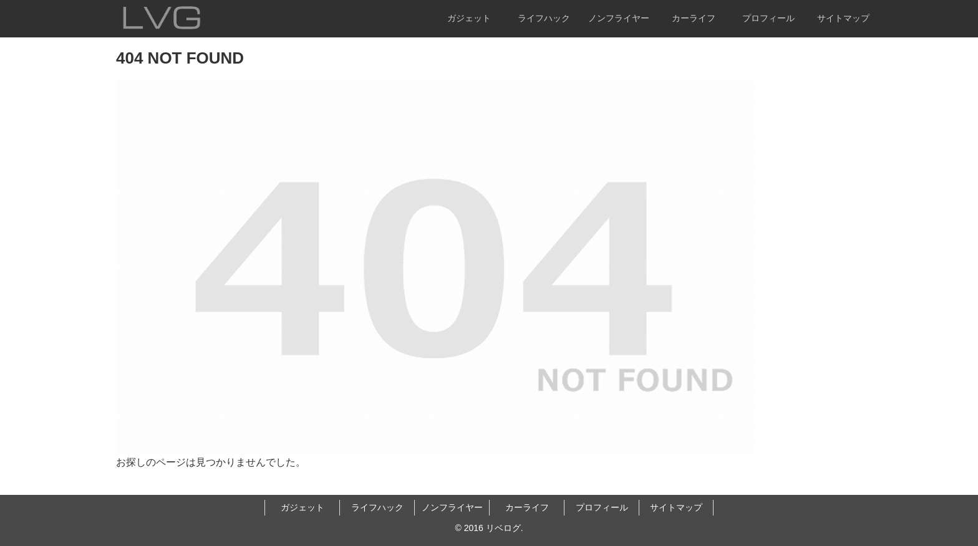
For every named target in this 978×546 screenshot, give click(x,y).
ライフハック (377, 507)
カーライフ (527, 507)
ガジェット (302, 507)
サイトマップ (676, 507)
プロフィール (602, 507)
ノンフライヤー (452, 507)
